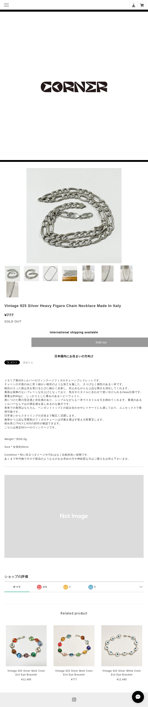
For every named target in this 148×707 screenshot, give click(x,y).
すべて (17, 587)
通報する (28, 362)
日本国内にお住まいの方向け (74, 356)
